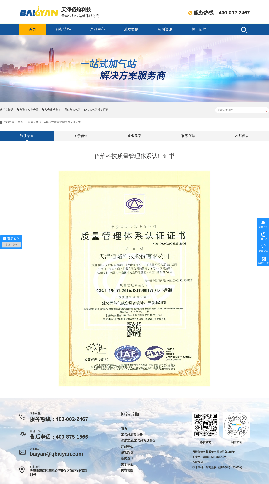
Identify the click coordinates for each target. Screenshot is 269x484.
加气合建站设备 (51, 109)
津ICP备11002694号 (214, 457)
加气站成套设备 (132, 434)
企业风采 (134, 136)
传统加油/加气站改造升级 (138, 440)
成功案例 (131, 29)
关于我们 (127, 464)
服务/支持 (63, 29)
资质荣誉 (33, 122)
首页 (32, 29)
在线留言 (242, 136)
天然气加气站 (72, 109)
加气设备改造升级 (27, 109)
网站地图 (127, 470)
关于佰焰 (199, 29)
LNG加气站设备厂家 (96, 109)
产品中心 (97, 29)
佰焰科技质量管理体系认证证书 (62, 122)
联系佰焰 (188, 136)
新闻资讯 (165, 29)
